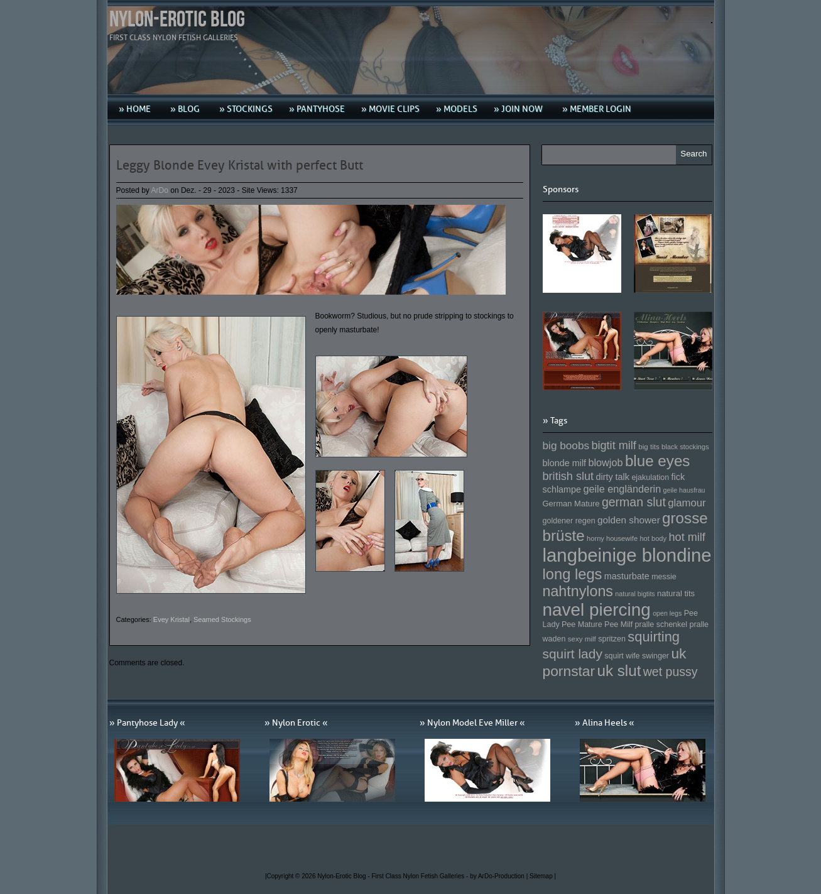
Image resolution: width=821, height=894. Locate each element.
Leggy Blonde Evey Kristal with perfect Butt (239, 165)
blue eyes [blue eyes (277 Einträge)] (657, 460)
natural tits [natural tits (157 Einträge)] (676, 593)
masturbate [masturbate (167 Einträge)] (627, 576)
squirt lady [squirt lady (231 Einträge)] (572, 653)
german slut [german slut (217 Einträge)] (634, 502)
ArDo (159, 190)
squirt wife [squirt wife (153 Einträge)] (621, 655)
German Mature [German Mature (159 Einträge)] (571, 503)
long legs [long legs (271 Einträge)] (572, 574)
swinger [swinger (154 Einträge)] (655, 655)
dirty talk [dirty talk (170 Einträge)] (612, 477)
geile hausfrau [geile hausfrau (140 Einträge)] (684, 490)
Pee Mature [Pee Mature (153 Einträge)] (582, 624)
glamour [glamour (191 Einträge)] (686, 503)
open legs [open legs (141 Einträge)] (667, 613)
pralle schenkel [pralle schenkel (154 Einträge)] (661, 624)
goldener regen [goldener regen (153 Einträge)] (569, 520)
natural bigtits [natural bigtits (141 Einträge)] (635, 593)
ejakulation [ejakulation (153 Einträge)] (650, 477)
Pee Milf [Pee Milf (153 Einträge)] (618, 624)
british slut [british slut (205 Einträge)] (568, 476)
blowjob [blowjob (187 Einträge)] (605, 462)
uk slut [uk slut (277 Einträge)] (619, 670)
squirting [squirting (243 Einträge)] (654, 637)
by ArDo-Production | (500, 876)
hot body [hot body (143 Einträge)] (652, 538)
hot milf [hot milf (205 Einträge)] (686, 537)
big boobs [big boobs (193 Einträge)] (566, 445)
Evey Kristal (171, 619)
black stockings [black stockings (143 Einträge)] (685, 446)
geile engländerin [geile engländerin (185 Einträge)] (622, 488)
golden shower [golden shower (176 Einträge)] (628, 520)
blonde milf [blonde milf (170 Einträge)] (565, 463)
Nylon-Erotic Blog (177, 19)
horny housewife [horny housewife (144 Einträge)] (612, 538)
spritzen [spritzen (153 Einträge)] (612, 639)
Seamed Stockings (222, 619)
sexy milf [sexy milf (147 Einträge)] (582, 639)
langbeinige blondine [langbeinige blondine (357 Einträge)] (627, 555)
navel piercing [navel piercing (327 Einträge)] (597, 609)
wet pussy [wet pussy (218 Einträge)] (670, 672)
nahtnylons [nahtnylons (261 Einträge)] (578, 591)
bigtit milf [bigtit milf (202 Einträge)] (613, 445)
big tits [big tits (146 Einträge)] (649, 446)
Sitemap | (543, 876)
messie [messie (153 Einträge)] (664, 576)
